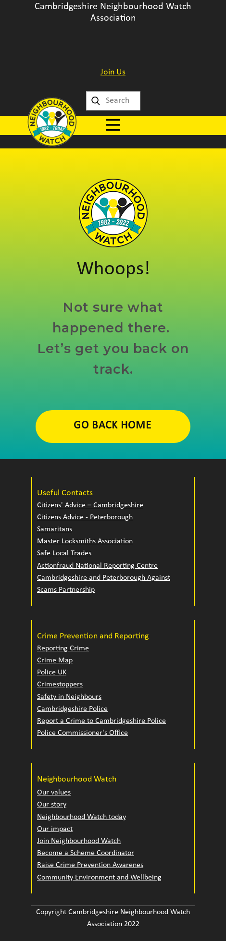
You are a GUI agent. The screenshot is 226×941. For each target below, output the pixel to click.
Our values (54, 792)
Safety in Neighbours (69, 697)
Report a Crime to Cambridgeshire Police (101, 721)
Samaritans (54, 529)
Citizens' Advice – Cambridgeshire (90, 505)
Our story (51, 804)
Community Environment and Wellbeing (99, 877)
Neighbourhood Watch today (81, 817)
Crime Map (55, 660)
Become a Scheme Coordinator (85, 853)
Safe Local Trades (64, 553)
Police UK (51, 672)
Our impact (55, 829)
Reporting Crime (63, 648)
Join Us (113, 72)
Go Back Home (112, 425)
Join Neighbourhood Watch (79, 841)
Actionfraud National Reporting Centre (97, 566)
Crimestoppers (60, 684)
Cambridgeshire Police (72, 709)
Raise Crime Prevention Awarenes (90, 865)
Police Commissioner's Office (82, 733)
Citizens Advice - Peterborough (85, 517)
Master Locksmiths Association (85, 541)
